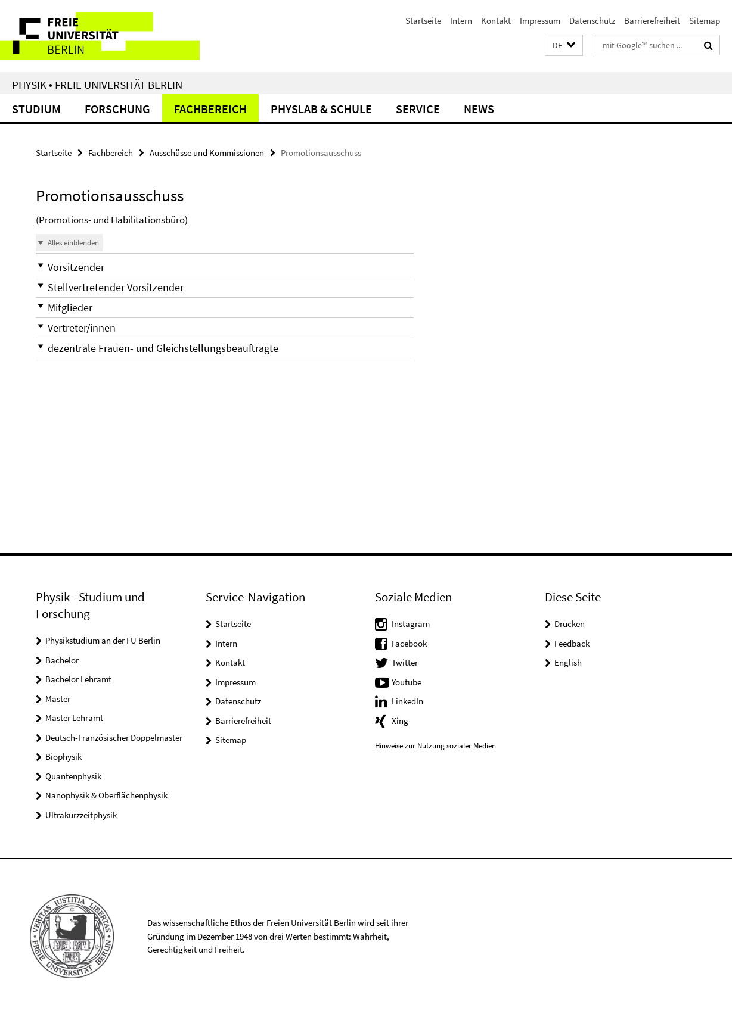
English (568, 662)
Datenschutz (592, 20)
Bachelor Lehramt (78, 679)
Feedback (572, 643)
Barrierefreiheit (652, 20)
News (479, 108)
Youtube (406, 682)
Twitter (405, 662)
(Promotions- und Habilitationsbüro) (112, 219)
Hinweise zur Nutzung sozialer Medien (435, 746)
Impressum (540, 20)
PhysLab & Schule (321, 108)
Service (418, 108)
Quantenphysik (73, 776)
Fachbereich (210, 108)
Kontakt (496, 20)
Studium (36, 108)
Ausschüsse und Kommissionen (207, 152)
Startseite (423, 20)
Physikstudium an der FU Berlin (102, 640)
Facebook (409, 643)
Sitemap (704, 20)
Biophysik (63, 756)
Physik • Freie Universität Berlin (97, 84)
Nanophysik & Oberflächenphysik (106, 795)
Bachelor (62, 660)
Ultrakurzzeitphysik (81, 814)
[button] (564, 46)
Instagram (411, 623)
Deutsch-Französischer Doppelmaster (113, 737)
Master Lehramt (74, 717)
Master (57, 698)
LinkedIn (407, 701)
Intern (461, 20)
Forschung (117, 108)
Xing (400, 720)
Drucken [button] (569, 623)
